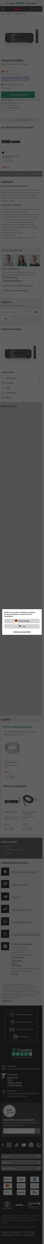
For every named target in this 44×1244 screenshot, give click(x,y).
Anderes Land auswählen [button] (22, 632)
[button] (40, 611)
